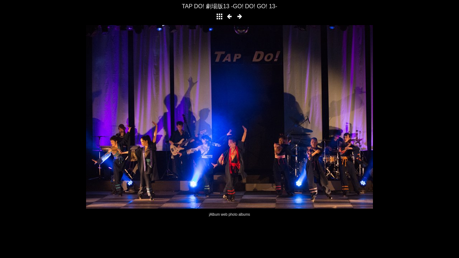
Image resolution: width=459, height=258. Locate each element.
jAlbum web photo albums (229, 214)
